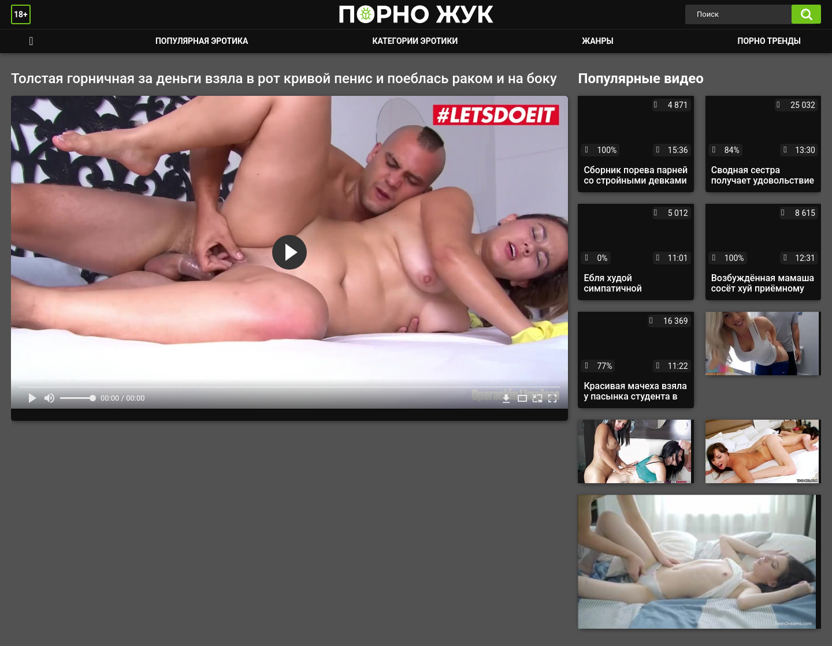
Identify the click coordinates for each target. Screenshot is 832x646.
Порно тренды (769, 41)
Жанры (597, 41)
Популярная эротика (201, 41)
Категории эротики (415, 41)
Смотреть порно (31, 41)
